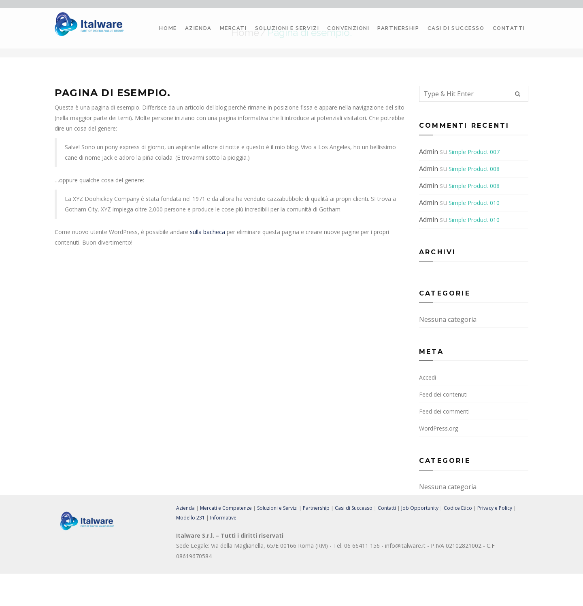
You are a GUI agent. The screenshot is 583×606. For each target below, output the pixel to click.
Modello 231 (190, 517)
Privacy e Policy (494, 508)
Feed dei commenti (444, 411)
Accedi (427, 377)
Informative (223, 517)
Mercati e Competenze (226, 508)
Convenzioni (348, 28)
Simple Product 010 (474, 203)
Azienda (198, 28)
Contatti (509, 28)
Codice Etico (458, 508)
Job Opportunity (419, 508)
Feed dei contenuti (443, 394)
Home (168, 28)
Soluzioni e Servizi (287, 28)
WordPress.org (438, 428)
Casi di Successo (456, 28)
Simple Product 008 (474, 169)
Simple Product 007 (474, 152)
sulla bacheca (207, 232)
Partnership (398, 28)
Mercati (233, 28)
